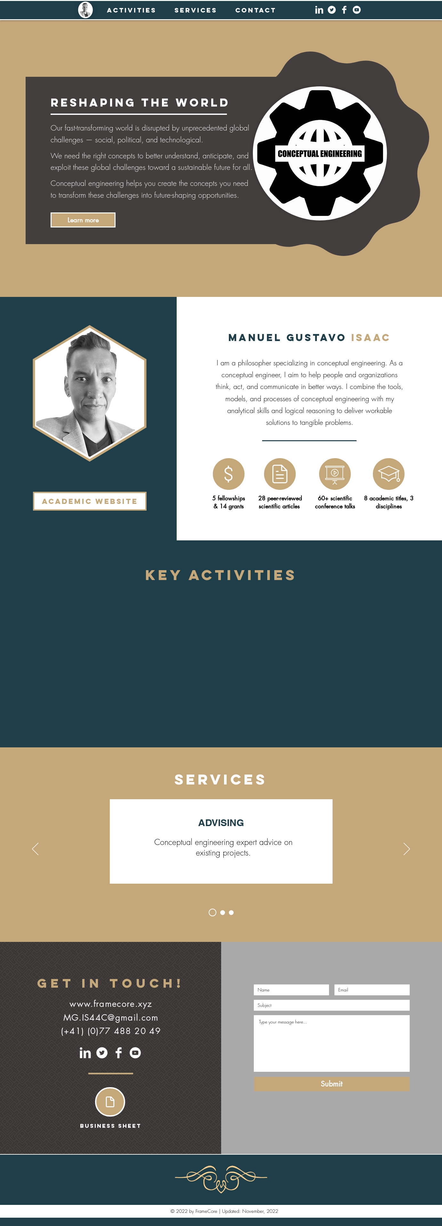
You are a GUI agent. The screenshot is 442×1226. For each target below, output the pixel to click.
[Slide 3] (231, 912)
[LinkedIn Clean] (319, 10)
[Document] (110, 1102)
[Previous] (35, 849)
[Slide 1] (212, 912)
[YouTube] (357, 10)
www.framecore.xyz (110, 1003)
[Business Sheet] (110, 1126)
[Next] (407, 849)
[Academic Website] (90, 501)
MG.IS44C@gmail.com (110, 1017)
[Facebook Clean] (344, 10)
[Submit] (332, 1084)
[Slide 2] (222, 912)
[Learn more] (83, 219)
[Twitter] (332, 10)
